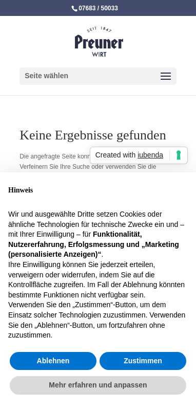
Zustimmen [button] (143, 361)
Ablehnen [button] (53, 361)
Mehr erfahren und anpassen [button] (98, 385)
